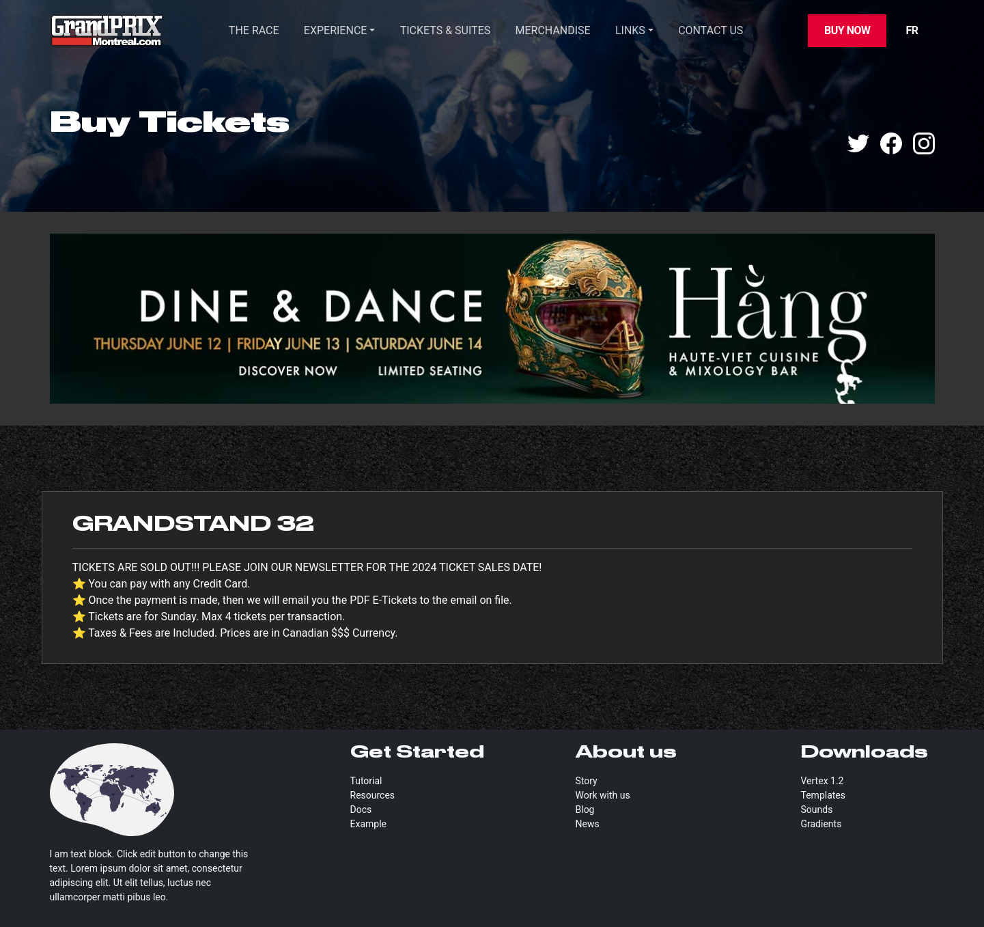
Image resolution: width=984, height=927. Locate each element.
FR (911, 30)
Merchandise (553, 30)
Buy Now (847, 30)
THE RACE (254, 30)
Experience (335, 30)
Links (630, 30)
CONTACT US (710, 30)
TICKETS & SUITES (445, 30)
